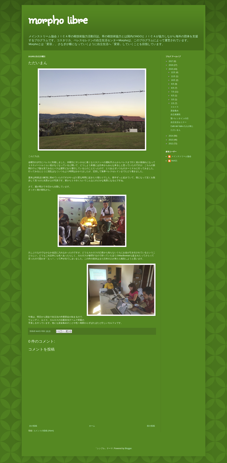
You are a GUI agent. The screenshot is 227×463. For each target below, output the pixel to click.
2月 (173, 103)
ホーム (92, 426)
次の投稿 (33, 426)
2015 (171, 69)
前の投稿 (151, 426)
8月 (173, 88)
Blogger (128, 448)
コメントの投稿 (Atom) (43, 431)
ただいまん (176, 130)
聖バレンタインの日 (179, 118)
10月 (173, 80)
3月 (173, 99)
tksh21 (174, 161)
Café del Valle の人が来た (182, 126)
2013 (171, 140)
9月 (173, 84)
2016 (171, 65)
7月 (173, 92)
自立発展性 (176, 114)
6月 (173, 95)
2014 (171, 136)
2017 (171, 61)
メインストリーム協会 (181, 156)
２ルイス (175, 107)
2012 (171, 143)
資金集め (175, 110)
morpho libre (57, 19)
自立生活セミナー (178, 122)
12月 (173, 72)
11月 (173, 76)
